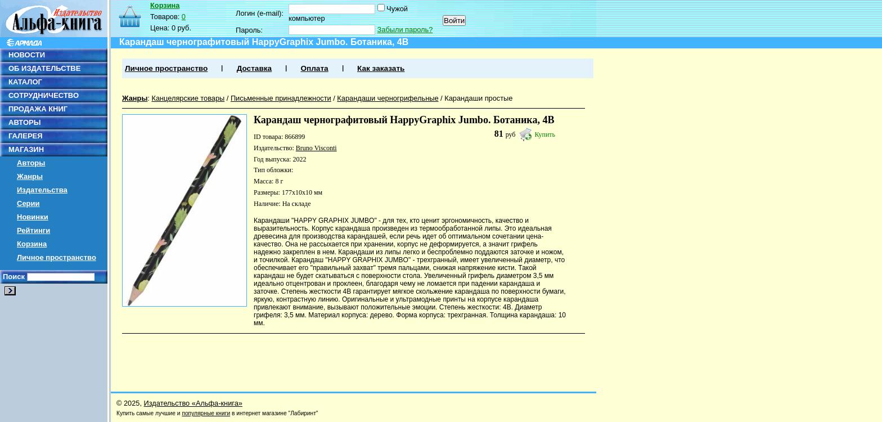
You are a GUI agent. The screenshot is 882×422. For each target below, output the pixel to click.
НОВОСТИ (26, 55)
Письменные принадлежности (281, 98)
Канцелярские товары (187, 98)
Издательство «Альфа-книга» (193, 403)
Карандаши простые (478, 98)
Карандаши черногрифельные (387, 98)
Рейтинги (33, 230)
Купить (544, 134)
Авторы (31, 163)
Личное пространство (56, 257)
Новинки (32, 217)
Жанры (30, 176)
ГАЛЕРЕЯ (25, 136)
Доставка (254, 68)
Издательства (42, 190)
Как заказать (380, 68)
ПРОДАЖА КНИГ (38, 109)
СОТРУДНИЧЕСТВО (43, 95)
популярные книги (206, 413)
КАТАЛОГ (25, 82)
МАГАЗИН (26, 149)
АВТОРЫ (24, 122)
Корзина (32, 244)
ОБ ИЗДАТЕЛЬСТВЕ (44, 68)
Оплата (314, 68)
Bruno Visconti (316, 148)
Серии (28, 203)
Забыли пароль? (405, 29)
